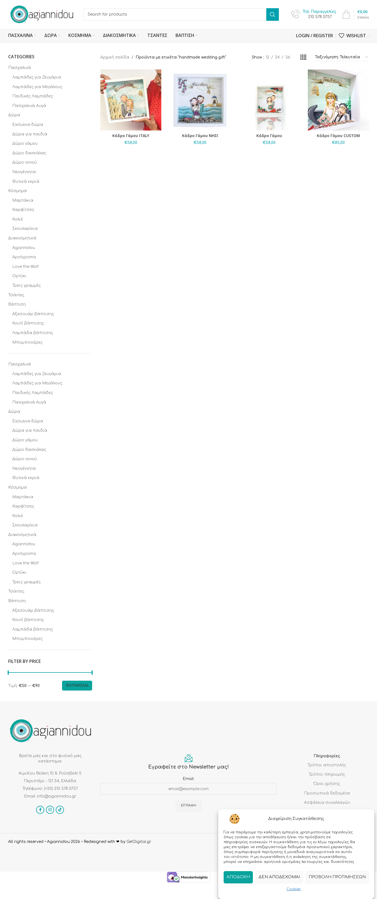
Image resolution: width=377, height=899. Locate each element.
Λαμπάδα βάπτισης (32, 333)
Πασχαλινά (19, 68)
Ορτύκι (19, 276)
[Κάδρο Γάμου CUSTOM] (338, 99)
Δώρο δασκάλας (29, 153)
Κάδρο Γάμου (269, 135)
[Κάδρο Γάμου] (269, 99)
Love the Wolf (25, 267)
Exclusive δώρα (27, 125)
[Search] (181, 14)
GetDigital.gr (139, 842)
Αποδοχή (238, 877)
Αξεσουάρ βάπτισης (33, 314)
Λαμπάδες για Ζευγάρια (36, 77)
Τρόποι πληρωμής (327, 774)
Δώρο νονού (24, 162)
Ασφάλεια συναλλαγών (327, 803)
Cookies (293, 890)
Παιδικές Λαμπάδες (32, 96)
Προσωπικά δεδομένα (327, 793)
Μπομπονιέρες (27, 342)
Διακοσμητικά (22, 238)
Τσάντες (16, 295)
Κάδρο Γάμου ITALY (131, 135)
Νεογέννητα (24, 172)
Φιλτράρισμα (77, 686)
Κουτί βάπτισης (28, 323)
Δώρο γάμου (25, 143)
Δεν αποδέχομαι (279, 877)
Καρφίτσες (23, 210)
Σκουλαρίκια (25, 229)
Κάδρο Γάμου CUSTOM (338, 135)
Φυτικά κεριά (25, 181)
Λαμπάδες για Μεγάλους (37, 87)
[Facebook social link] (40, 810)
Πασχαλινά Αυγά (29, 106)
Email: (188, 779)
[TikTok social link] (60, 810)
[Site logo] (41, 14)
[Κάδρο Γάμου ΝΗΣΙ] (199, 99)
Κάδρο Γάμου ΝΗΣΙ (200, 135)
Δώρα (14, 115)
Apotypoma (24, 257)
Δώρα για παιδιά (29, 134)
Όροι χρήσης (327, 784)
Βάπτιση (17, 304)
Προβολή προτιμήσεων (337, 877)
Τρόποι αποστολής (327, 765)
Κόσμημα (17, 191)
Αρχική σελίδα (114, 57)
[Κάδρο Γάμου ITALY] (130, 99)
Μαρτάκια (22, 200)
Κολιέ (17, 219)
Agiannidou (23, 248)
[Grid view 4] (303, 57)
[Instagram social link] (50, 810)
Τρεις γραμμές (26, 285)
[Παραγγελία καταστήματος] (341, 57)
